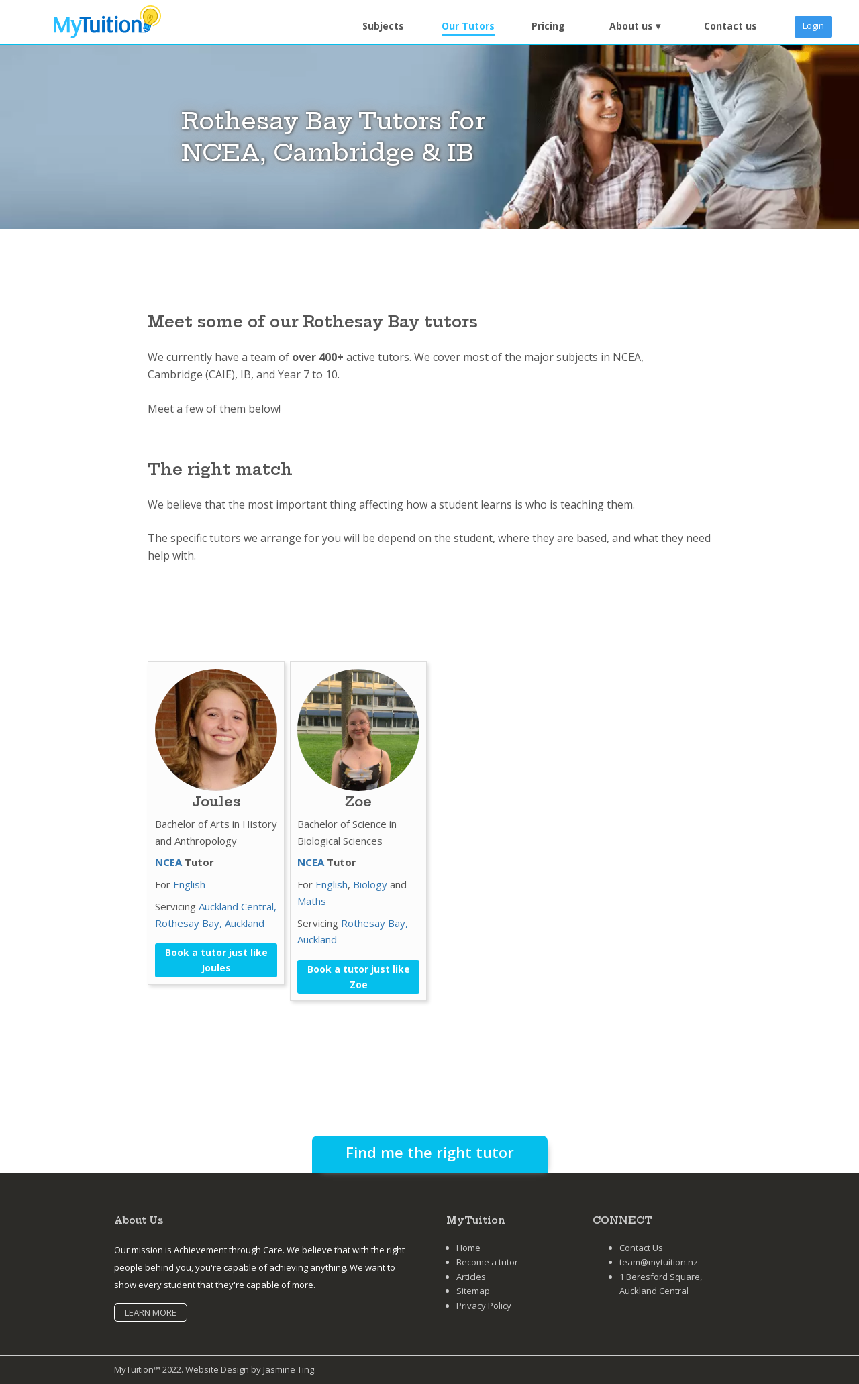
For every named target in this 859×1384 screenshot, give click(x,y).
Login (813, 25)
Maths (311, 901)
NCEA (168, 862)
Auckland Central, (237, 906)
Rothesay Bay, (190, 923)
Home (468, 1248)
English (189, 884)
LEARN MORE (150, 1312)
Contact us (730, 25)
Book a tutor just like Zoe (358, 977)
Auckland (244, 923)
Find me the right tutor (430, 1152)
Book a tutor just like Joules (216, 960)
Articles (471, 1277)
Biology (370, 884)
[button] (634, 26)
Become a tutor (487, 1262)
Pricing (548, 25)
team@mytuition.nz (658, 1262)
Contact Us (641, 1248)
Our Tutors (468, 25)
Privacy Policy (483, 1305)
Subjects (383, 25)
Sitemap (473, 1291)
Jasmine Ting (288, 1369)
